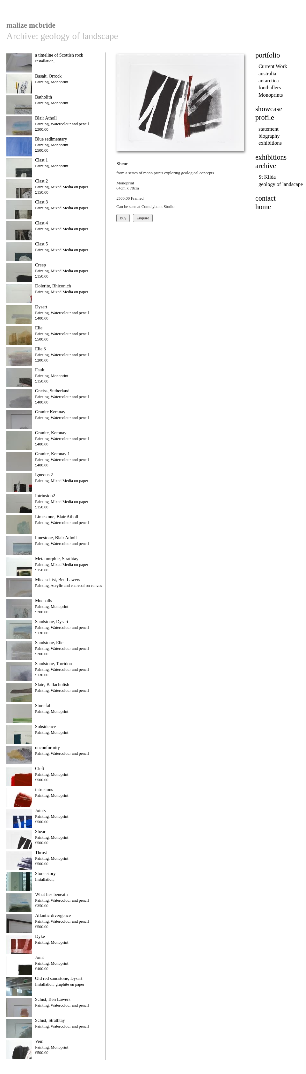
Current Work (273, 66)
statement (269, 129)
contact (265, 198)
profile (264, 117)
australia (267, 74)
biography (269, 136)
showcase (268, 109)
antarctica (269, 81)
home (263, 207)
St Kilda (267, 177)
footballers (270, 88)
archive (265, 166)
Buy (123, 218)
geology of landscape (281, 184)
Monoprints (271, 95)
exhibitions (270, 143)
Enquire (142, 218)
